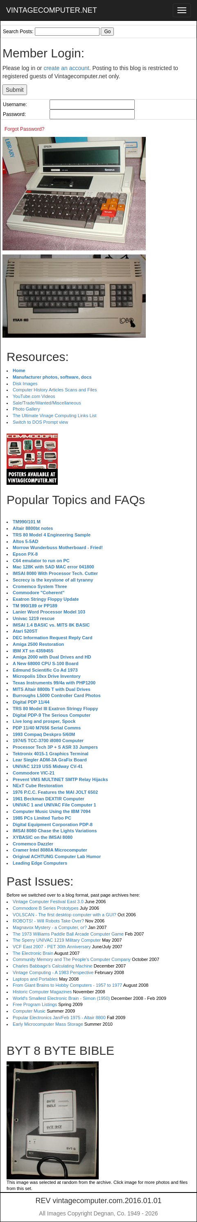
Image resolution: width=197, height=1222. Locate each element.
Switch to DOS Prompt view (40, 422)
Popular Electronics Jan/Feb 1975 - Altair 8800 (59, 1017)
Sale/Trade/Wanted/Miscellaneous (47, 402)
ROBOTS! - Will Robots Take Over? (48, 920)
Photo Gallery (26, 409)
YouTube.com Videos (34, 396)
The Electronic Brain (33, 953)
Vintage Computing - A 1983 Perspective (53, 972)
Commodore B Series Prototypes (46, 908)
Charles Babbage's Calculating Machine (53, 965)
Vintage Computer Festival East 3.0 (48, 901)
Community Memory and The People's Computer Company (72, 959)
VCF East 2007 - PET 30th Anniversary (52, 946)
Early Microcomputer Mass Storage (48, 1024)
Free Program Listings (35, 1004)
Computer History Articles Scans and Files (55, 389)
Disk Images (25, 383)
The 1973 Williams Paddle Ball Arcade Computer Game (68, 933)
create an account (66, 68)
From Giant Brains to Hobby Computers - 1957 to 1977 (67, 985)
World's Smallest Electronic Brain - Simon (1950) (61, 998)
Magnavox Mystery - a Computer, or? (50, 927)
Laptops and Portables (35, 979)
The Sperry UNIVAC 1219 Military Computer (57, 940)
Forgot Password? (24, 129)
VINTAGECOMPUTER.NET (51, 10)
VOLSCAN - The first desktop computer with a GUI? (64, 914)
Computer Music (29, 1010)
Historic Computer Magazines (42, 991)
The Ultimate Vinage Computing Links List (55, 415)
